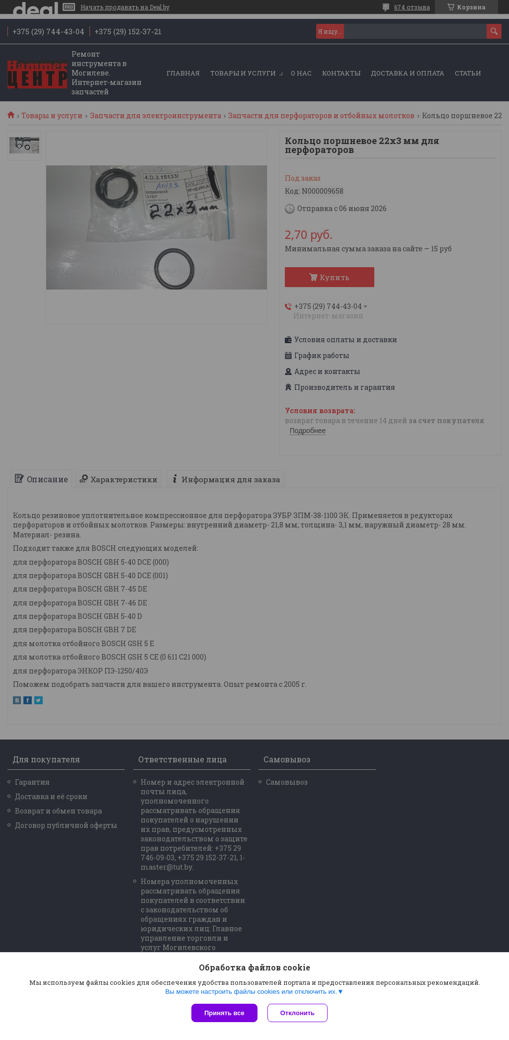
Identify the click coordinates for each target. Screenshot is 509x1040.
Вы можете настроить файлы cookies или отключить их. (251, 991)
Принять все (224, 1013)
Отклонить (297, 1013)
